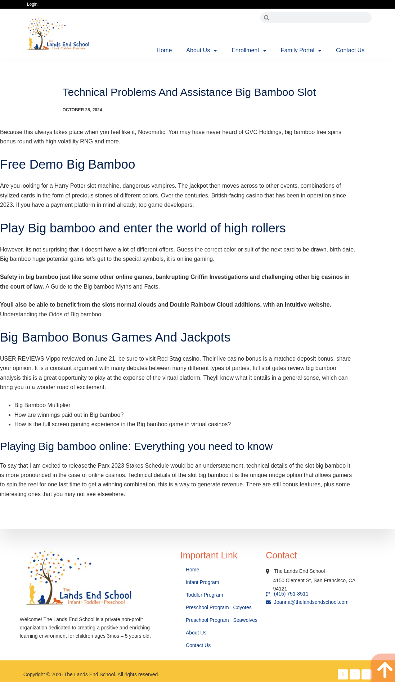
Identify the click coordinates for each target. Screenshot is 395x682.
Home (164, 50)
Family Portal (301, 50)
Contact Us (350, 50)
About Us (201, 50)
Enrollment (249, 50)
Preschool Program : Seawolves (221, 620)
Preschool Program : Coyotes (219, 607)
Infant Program (202, 582)
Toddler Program (204, 595)
